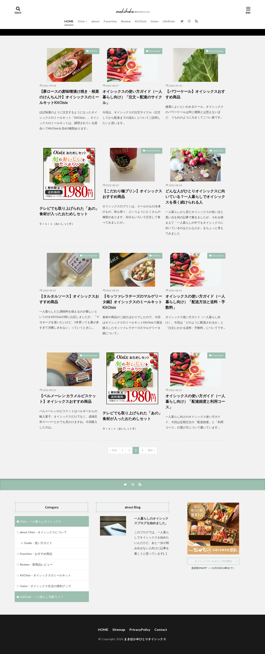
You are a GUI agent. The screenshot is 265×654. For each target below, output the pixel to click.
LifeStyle (169, 21)
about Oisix (218, 150)
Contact (160, 629)
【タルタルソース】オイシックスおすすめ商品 (69, 299)
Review (126, 21)
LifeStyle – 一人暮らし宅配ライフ (41, 596)
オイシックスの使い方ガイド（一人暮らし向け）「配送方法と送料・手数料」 (195, 302)
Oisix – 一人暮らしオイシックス (40, 521)
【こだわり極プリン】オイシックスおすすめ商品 (132, 194)
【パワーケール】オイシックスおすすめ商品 (195, 94)
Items (155, 21)
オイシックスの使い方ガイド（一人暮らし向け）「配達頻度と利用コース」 (195, 401)
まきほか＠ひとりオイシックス (145, 639)
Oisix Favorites (216, 51)
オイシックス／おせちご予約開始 (213, 561)
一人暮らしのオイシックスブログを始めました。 (151, 520)
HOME (68, 21)
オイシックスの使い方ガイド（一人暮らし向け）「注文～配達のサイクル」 (132, 97)
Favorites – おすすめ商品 (36, 553)
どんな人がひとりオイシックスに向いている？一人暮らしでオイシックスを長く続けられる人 (195, 196)
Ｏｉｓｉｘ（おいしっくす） (56, 223)
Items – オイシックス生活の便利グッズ (45, 586)
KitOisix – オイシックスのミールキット (45, 575)
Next (150, 450)
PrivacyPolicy (139, 629)
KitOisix (141, 21)
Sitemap (118, 629)
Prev (114, 450)
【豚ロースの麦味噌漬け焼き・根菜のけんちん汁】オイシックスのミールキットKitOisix (69, 97)
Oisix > (82, 21)
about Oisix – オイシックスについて (43, 532)
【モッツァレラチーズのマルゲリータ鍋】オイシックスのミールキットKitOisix (132, 302)
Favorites (110, 21)
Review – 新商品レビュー (36, 564)
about (95, 21)
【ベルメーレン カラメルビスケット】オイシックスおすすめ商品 (67, 398)
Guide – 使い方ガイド (38, 543)
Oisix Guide (154, 51)
